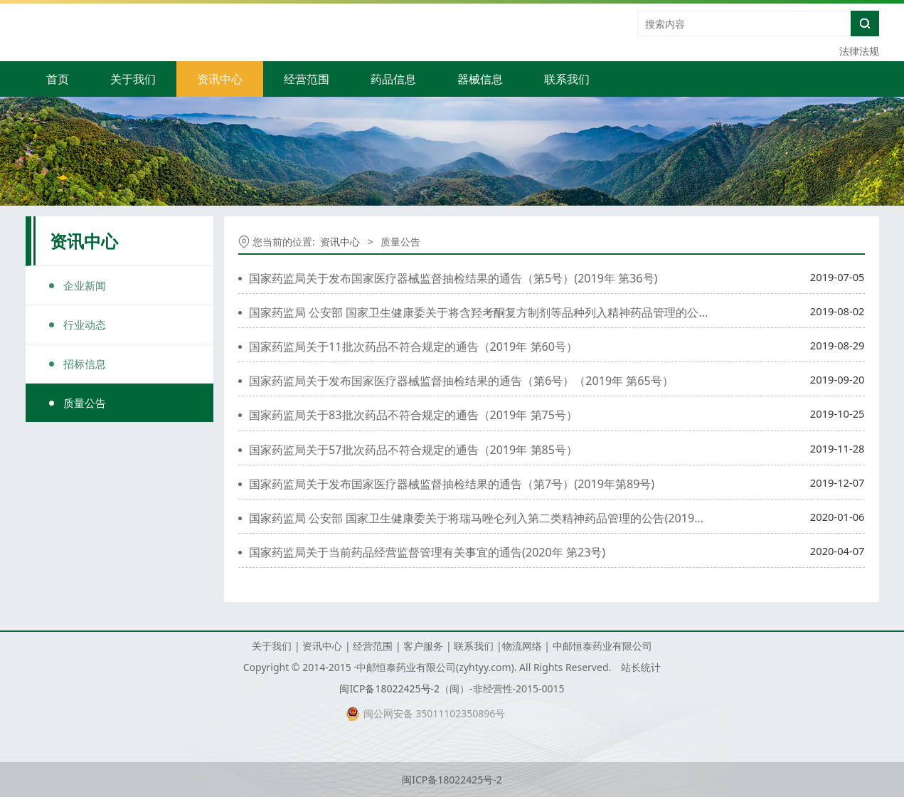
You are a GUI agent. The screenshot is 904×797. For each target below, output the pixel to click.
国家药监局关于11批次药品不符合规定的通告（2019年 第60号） (413, 346)
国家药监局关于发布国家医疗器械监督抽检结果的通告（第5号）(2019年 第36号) (453, 278)
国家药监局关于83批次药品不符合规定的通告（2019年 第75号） (413, 415)
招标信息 (84, 364)
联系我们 (567, 79)
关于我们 (133, 79)
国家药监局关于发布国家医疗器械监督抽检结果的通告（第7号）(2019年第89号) (451, 484)
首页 (57, 79)
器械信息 (480, 79)
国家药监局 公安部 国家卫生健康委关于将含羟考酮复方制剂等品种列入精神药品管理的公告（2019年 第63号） (529, 312)
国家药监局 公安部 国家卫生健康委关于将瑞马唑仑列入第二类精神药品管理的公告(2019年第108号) (500, 518)
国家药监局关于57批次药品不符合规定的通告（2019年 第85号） (413, 450)
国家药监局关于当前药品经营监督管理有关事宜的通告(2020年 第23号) (427, 552)
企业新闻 (84, 285)
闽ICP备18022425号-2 (389, 688)
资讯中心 (220, 79)
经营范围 (306, 79)
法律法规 (859, 51)
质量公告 (84, 403)
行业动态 (84, 324)
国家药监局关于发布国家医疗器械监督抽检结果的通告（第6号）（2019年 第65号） (461, 381)
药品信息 (393, 79)
